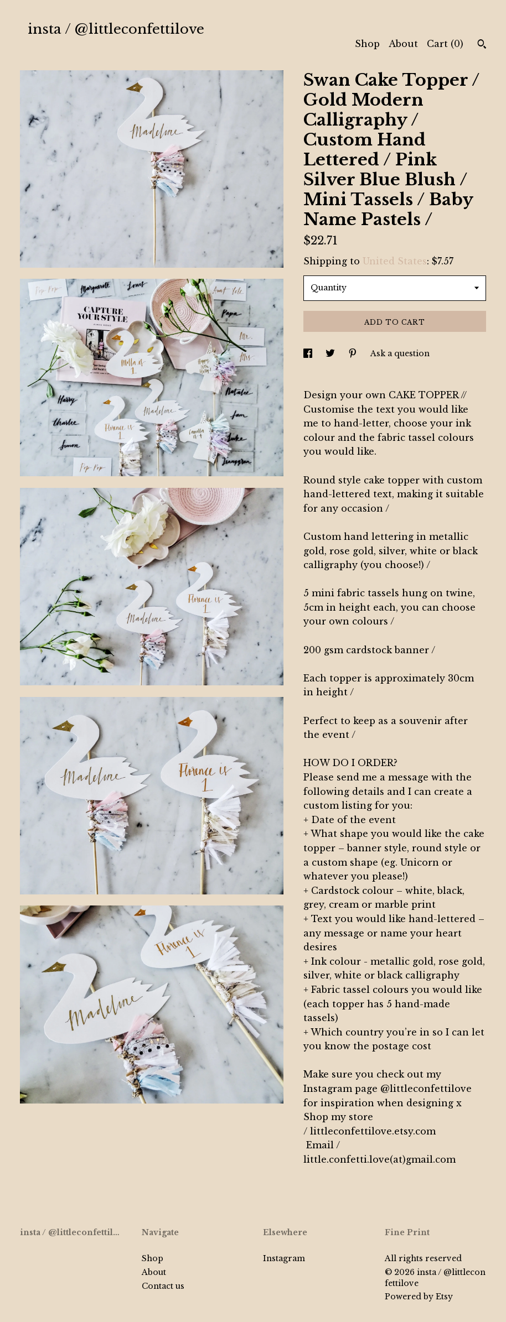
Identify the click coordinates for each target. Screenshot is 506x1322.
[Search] (482, 45)
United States (395, 261)
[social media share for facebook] (308, 353)
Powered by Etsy (419, 1297)
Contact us (163, 1286)
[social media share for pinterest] (353, 353)
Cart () (445, 43)
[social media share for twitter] (331, 353)
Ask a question (400, 353)
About (403, 43)
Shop (367, 43)
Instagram (284, 1258)
